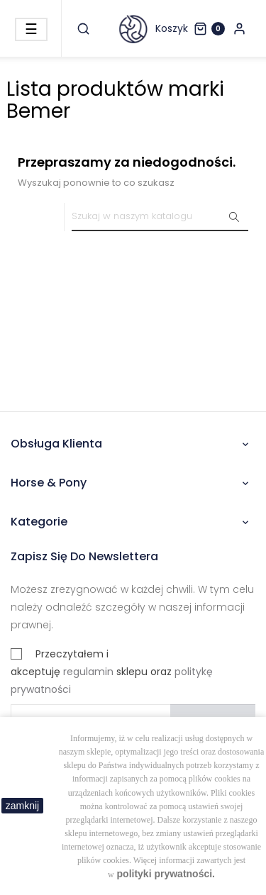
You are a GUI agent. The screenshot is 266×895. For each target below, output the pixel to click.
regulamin (88, 672)
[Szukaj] (160, 217)
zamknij (22, 805)
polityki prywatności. (166, 873)
